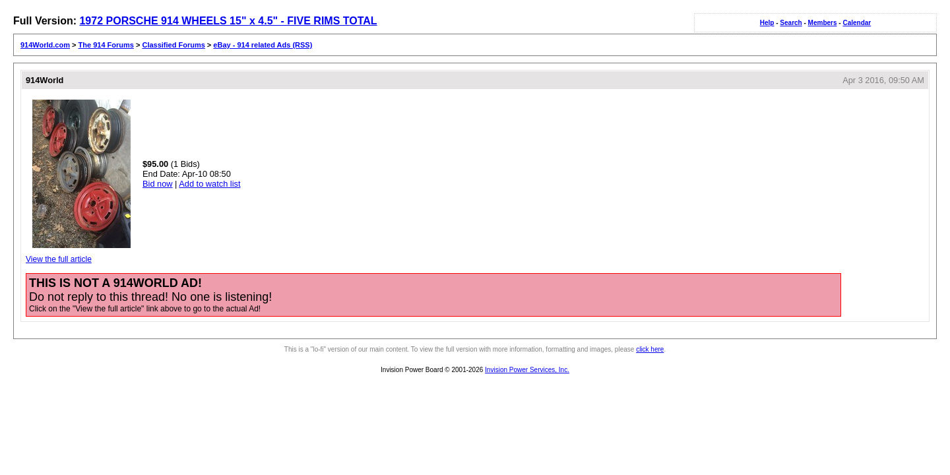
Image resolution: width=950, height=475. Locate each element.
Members (822, 22)
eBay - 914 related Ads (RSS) (262, 45)
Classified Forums (173, 45)
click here (650, 349)
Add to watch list (209, 184)
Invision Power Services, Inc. (527, 369)
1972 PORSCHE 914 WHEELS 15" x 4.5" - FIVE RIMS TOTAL (228, 20)
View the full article (59, 259)
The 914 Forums (106, 45)
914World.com (45, 45)
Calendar (856, 22)
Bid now (157, 184)
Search (791, 22)
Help (767, 22)
